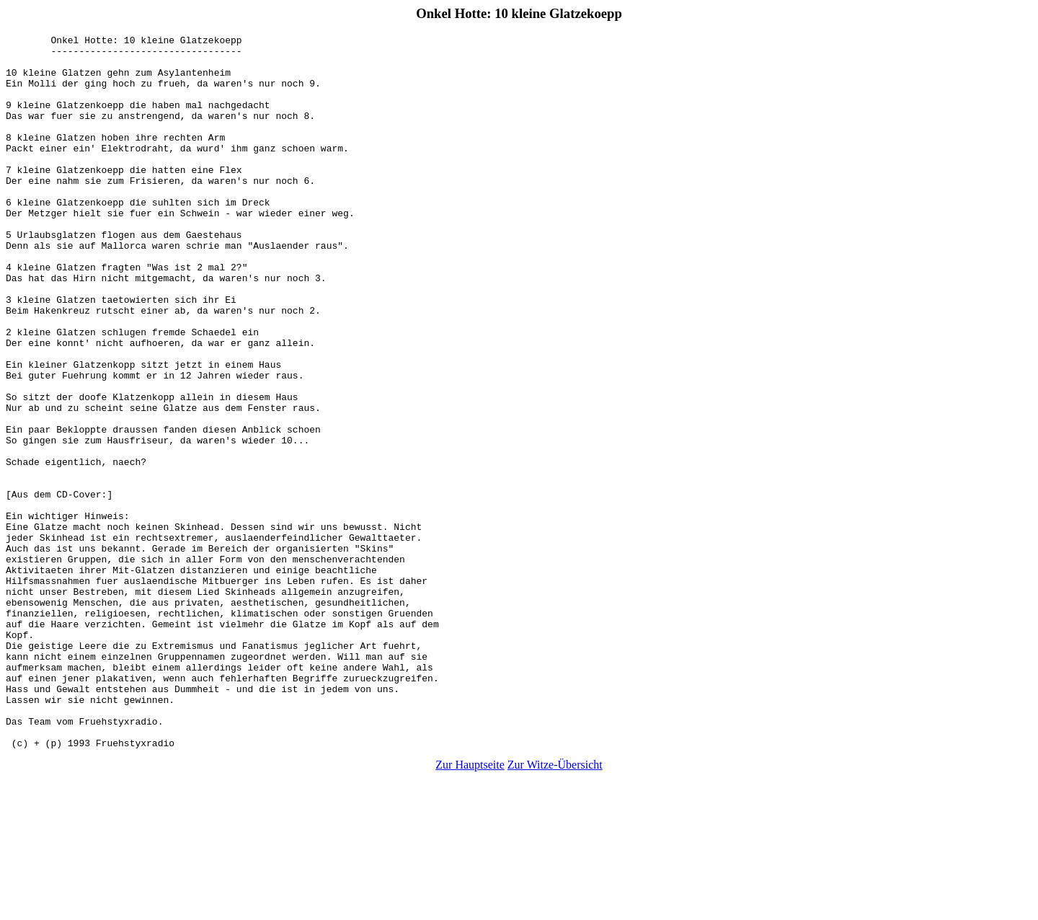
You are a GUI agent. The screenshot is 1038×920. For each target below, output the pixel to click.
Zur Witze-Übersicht (555, 907)
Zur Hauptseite (470, 907)
